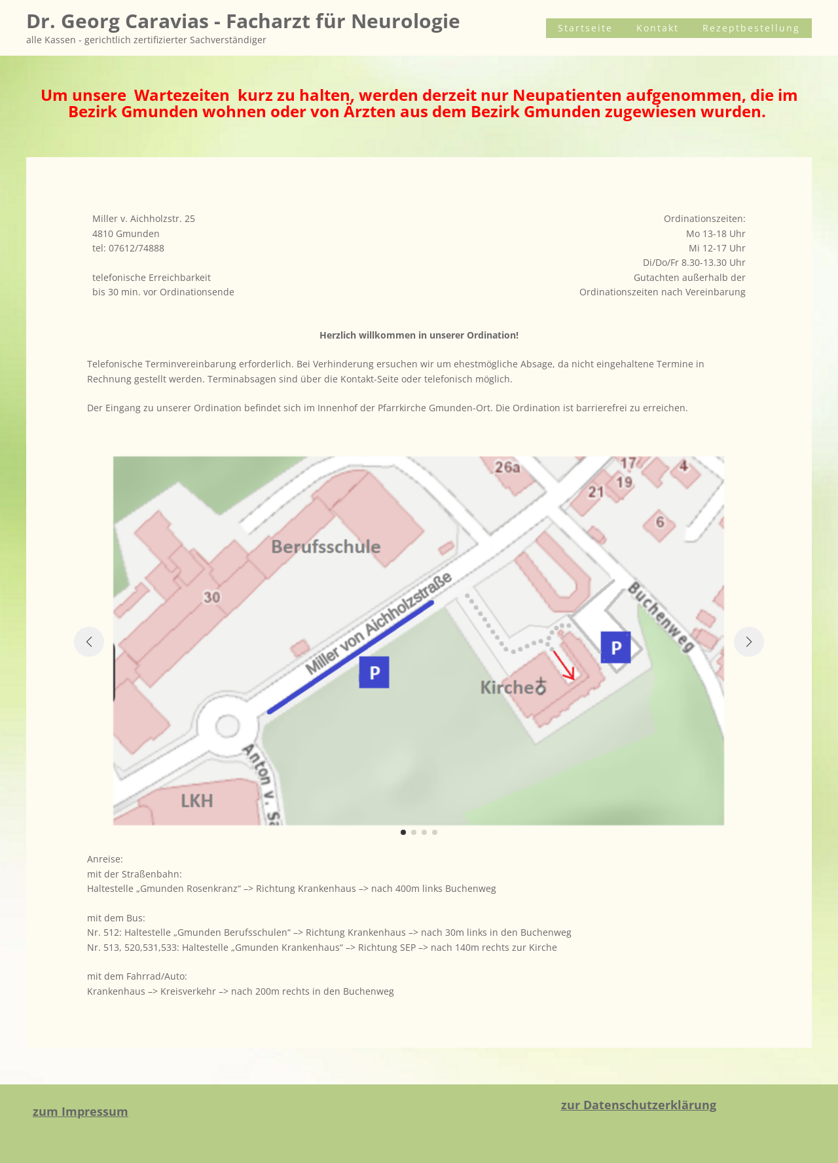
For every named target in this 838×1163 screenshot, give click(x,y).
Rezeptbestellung (758, 28)
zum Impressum (80, 1111)
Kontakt (677, 28)
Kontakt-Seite (369, 379)
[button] (403, 832)
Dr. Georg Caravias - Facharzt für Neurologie (243, 20)
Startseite (618, 28)
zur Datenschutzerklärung (638, 1105)
